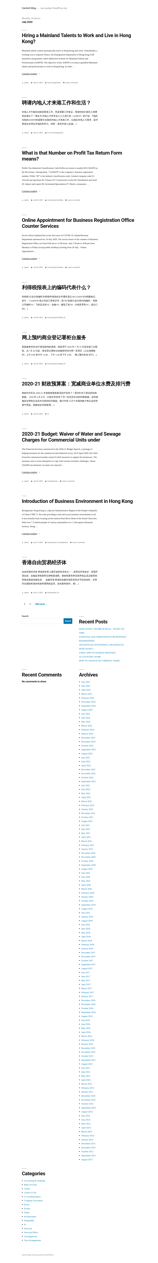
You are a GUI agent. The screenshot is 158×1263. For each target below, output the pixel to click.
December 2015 (88, 1048)
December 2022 (88, 769)
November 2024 (88, 701)
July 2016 (85, 1020)
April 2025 (86, 689)
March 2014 (86, 1131)
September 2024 (88, 705)
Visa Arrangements (54, 83)
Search (25, 616)
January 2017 (87, 996)
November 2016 (88, 1004)
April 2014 (86, 1127)
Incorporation (52, 542)
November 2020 (88, 857)
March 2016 (86, 1036)
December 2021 (88, 813)
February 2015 (87, 1087)
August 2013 (87, 1159)
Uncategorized (52, 481)
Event (26, 1204)
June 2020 (85, 877)
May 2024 (85, 721)
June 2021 (85, 829)
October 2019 (87, 900)
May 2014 (85, 1123)
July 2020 (85, 873)
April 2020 (86, 885)
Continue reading (31, 73)
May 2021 (85, 833)
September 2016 (88, 1012)
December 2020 (88, 853)
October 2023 (87, 745)
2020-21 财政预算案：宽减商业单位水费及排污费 (76, 384)
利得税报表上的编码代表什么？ (56, 287)
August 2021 (87, 821)
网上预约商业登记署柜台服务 (54, 337)
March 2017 (86, 988)
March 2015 (86, 1083)
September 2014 (88, 1107)
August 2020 (87, 869)
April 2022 (86, 797)
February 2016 (87, 1040)
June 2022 (85, 789)
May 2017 (85, 980)
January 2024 (87, 733)
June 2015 (85, 1072)
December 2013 (88, 1143)
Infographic (29, 1220)
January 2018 (87, 948)
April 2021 (86, 837)
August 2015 (87, 1064)
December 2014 (88, 1095)
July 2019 (85, 912)
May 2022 (85, 793)
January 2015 (87, 1091)
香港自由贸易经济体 (44, 562)
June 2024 (85, 717)
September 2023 (88, 749)
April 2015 (86, 1080)
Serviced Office (31, 1232)
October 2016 (87, 1008)
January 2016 (87, 1044)
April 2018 (86, 936)
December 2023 (88, 737)
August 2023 (87, 753)
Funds (27, 1212)
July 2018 (85, 924)
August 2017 (87, 968)
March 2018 (86, 940)
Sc (48, 133)
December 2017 (88, 952)
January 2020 (87, 896)
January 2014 (87, 1139)
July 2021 (85, 825)
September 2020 (88, 865)
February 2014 (87, 1135)
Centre (27, 1188)
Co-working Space (32, 1196)
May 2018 (85, 932)
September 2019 (88, 904)
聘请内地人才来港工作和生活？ (56, 103)
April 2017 (86, 984)
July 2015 (85, 1068)
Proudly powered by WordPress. (43, 1255)
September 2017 (88, 964)
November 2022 (88, 773)
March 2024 (86, 725)
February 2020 (87, 892)
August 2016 (87, 1016)
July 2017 (85, 972)
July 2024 (85, 713)
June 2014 (85, 1119)
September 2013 (88, 1155)
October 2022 (87, 777)
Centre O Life (30, 1192)
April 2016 (86, 1032)
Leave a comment (71, 83)
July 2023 (85, 757)
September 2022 (88, 781)
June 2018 (85, 928)
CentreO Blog (29, 8)
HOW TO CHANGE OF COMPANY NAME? (99, 660)
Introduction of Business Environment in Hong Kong (77, 501)
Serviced (28, 1228)
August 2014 (87, 1111)
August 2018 (87, 920)
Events (27, 1208)
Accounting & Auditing (55, 200)
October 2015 (87, 1056)
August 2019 (87, 908)
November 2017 (88, 956)
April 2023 (86, 765)
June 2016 (85, 1024)
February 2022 (87, 805)
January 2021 (87, 849)
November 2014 (88, 1099)
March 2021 (86, 841)
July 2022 (85, 785)
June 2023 (85, 761)
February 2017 (87, 992)
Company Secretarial (33, 1200)
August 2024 (87, 709)
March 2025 (86, 693)
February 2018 (87, 944)
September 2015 (88, 1060)
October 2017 (87, 960)
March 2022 (86, 801)
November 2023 (88, 741)
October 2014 (87, 1103)
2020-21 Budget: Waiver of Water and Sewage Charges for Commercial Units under (71, 437)
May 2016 (85, 1028)
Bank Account (30, 1184)
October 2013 (87, 1151)
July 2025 (85, 682)
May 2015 (85, 1076)
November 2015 (88, 1052)
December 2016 (88, 1000)
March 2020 (86, 888)
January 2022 (87, 809)
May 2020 (85, 881)
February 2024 (87, 729)
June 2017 (85, 976)
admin (26, 83)
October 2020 (87, 861)
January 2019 (87, 916)
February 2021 (87, 845)
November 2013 (88, 1147)
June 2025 (85, 686)
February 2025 (87, 697)
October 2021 (87, 817)
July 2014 (85, 1115)
